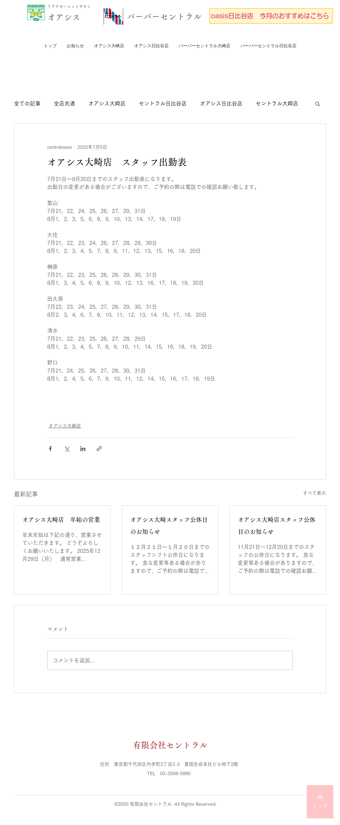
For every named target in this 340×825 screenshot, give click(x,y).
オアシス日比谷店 (221, 103)
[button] (317, 103)
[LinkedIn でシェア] (83, 448)
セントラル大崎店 (277, 103)
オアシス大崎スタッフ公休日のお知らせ (169, 526)
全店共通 (64, 103)
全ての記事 (27, 103)
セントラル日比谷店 (163, 103)
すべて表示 (314, 493)
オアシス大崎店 (107, 103)
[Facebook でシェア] (50, 448)
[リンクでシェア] (99, 448)
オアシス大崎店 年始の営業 (61, 520)
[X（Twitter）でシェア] (66, 448)
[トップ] (320, 801)
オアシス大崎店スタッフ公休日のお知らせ (276, 526)
